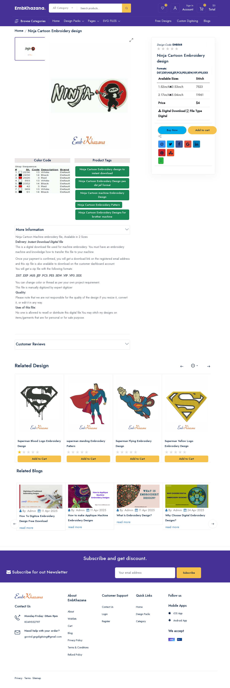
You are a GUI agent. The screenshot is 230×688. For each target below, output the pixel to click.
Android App (177, 619)
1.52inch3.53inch (170, 87)
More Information (30, 229)
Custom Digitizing (187, 21)
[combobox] (63, 8)
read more (26, 527)
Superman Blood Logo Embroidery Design (39, 442)
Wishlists (72, 618)
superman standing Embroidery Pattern (86, 442)
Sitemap (37, 677)
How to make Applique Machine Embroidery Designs (88, 516)
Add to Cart (39, 458)
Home (139, 606)
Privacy (18, 677)
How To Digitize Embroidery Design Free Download (37, 517)
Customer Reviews (30, 344)
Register (106, 620)
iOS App (175, 612)
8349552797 (32, 621)
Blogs (207, 21)
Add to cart (202, 130)
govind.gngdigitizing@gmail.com (43, 636)
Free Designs (163, 21)
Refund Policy (75, 654)
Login (105, 613)
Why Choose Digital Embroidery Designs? (185, 516)
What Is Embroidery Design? (134, 514)
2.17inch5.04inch (170, 95)
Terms (27, 677)
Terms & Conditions (78, 646)
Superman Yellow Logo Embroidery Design (179, 442)
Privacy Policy (75, 639)
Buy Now (172, 130)
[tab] (30, 48)
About (71, 610)
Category (141, 620)
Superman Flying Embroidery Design (134, 442)
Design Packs (143, 613)
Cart (70, 625)
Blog (70, 632)
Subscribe (189, 572)
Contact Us (107, 606)
